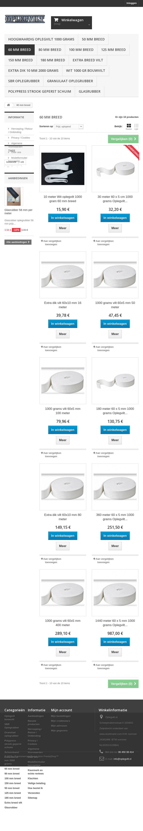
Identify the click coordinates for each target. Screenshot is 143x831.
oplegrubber (13, 201)
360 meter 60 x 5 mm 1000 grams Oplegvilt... (115, 517)
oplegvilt (23, 207)
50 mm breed (93, 39)
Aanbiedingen (18, 227)
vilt (22, 185)
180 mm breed (52, 60)
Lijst (136, 126)
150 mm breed (20, 60)
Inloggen (132, 3)
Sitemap (32, 797)
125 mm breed (113, 49)
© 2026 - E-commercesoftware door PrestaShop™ (31, 820)
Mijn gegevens (59, 730)
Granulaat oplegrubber (70, 81)
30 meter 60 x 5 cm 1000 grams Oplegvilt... (115, 199)
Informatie (16, 117)
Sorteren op (46, 126)
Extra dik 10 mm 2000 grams (33, 70)
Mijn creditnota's (60, 721)
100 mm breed (81, 49)
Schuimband (11, 752)
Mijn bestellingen (61, 716)
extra (17, 190)
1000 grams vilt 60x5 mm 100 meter (62, 411)
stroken (25, 213)
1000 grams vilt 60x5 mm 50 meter (115, 305)
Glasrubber (89, 91)
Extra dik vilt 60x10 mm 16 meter (62, 305)
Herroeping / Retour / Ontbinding (35, 732)
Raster (129, 126)
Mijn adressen (59, 725)
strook (10, 207)
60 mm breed (19, 49)
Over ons (16, 150)
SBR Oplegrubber (23, 81)
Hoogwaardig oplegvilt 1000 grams (41, 39)
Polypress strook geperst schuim (39, 91)
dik (8, 190)
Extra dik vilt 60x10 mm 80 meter (62, 517)
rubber (10, 196)
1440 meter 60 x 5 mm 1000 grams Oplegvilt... (115, 623)
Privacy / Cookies (20, 136)
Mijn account (61, 710)
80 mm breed (50, 49)
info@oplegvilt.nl (122, 759)
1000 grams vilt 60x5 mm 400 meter (62, 623)
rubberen (11, 213)
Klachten (33, 778)
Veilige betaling (36, 783)
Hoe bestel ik (35, 788)
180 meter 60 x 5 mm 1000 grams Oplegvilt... (115, 411)
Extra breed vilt (88, 60)
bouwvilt (11, 185)
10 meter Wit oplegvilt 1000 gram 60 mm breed (63, 199)
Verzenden (34, 792)
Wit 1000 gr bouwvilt (85, 70)
